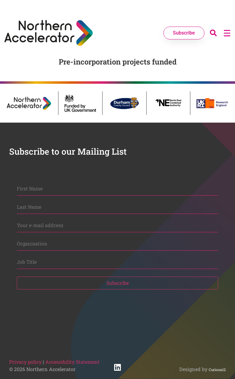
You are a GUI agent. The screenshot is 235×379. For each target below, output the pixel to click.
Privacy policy (25, 362)
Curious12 (217, 369)
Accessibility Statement (72, 362)
